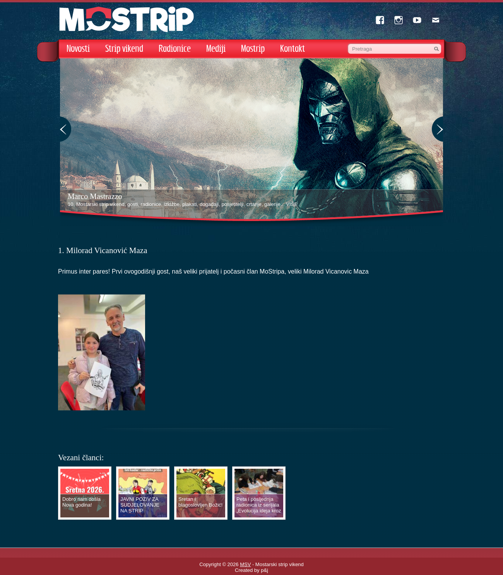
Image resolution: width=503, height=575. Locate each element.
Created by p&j (251, 570)
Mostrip (253, 48)
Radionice (175, 48)
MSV (245, 564)
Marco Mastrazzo (95, 196)
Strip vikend (124, 48)
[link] (336, 271)
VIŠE (292, 204)
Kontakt (292, 48)
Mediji (216, 48)
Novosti (78, 48)
